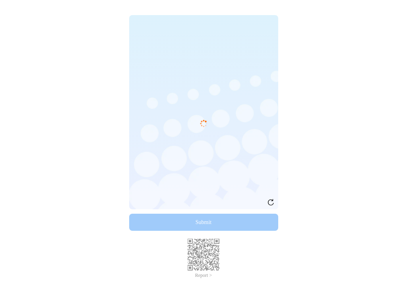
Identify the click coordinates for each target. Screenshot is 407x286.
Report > (203, 275)
